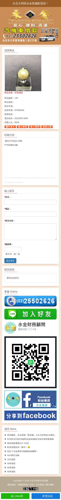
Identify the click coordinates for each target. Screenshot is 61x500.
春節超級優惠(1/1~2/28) (16, 443)
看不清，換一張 (13, 254)
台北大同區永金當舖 (39, 480)
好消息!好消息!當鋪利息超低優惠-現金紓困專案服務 (29, 439)
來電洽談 (46, 496)
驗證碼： (8, 244)
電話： (7, 209)
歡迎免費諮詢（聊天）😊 (17, 447)
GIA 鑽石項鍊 (11, 455)
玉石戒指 (9, 459)
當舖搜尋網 (23, 484)
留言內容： (9, 221)
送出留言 (10, 261)
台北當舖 (39, 484)
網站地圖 (49, 484)
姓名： (7, 197)
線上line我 (15, 496)
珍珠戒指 (9, 463)
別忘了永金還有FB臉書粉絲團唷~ (21, 451)
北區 (32, 484)
